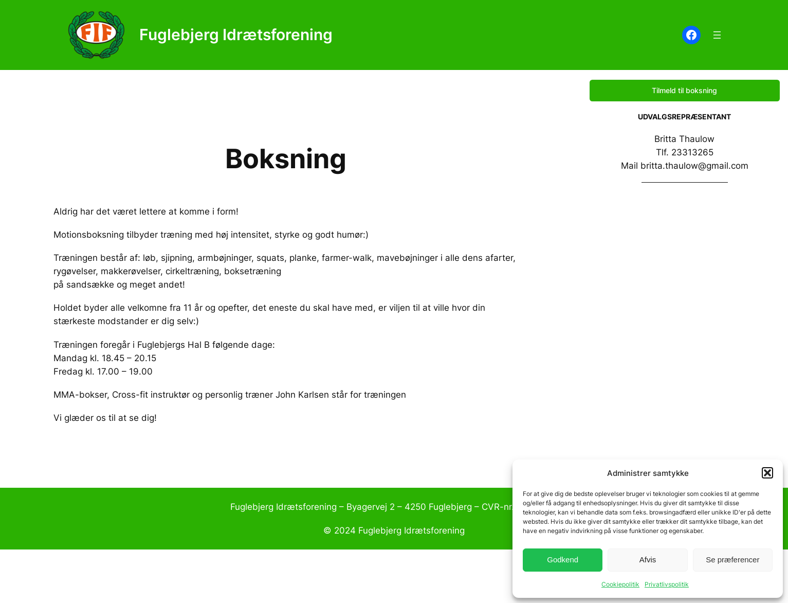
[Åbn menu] (717, 35)
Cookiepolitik (620, 584)
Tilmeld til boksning (684, 90)
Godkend (562, 559)
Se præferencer (732, 559)
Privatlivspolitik (667, 584)
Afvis (647, 559)
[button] (767, 473)
